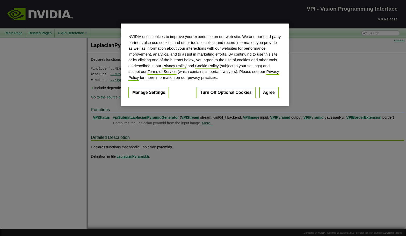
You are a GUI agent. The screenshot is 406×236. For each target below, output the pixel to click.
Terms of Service (162, 71)
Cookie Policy (207, 66)
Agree (269, 92)
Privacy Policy (174, 66)
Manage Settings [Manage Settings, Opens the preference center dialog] (148, 92)
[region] (205, 65)
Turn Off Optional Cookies (226, 92)
